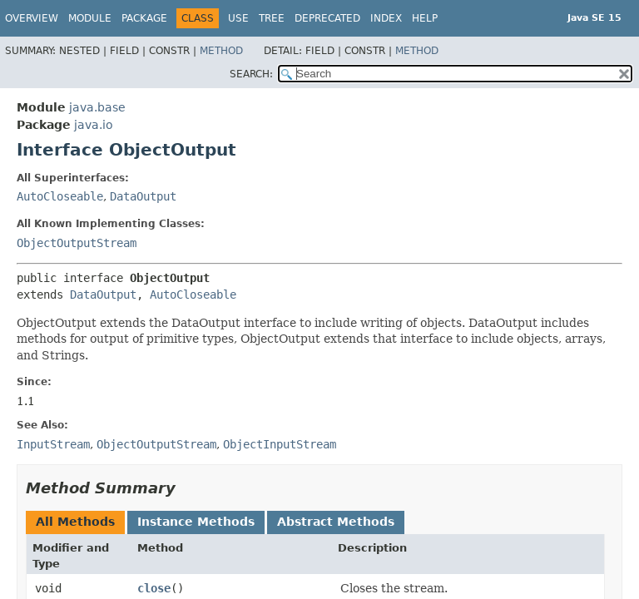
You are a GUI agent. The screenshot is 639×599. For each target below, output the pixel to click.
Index (386, 18)
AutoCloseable (60, 196)
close (154, 588)
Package (144, 18)
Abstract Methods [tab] (335, 521)
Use (238, 18)
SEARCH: (251, 74)
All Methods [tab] (75, 521)
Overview (31, 18)
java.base (97, 107)
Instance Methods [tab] (196, 521)
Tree (272, 18)
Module (89, 18)
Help (425, 18)
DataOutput (143, 196)
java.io (93, 124)
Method (221, 51)
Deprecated (327, 18)
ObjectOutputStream (76, 243)
